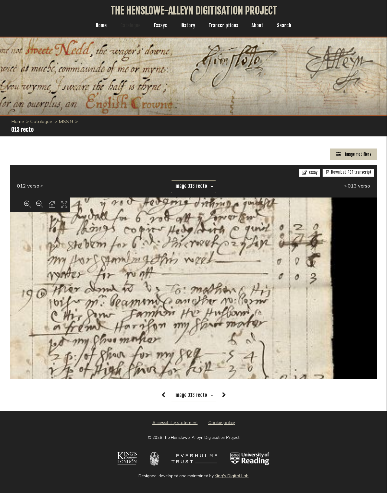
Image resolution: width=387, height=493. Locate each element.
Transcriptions (225, 26)
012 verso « (30, 186)
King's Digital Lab (232, 475)
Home (96, 26)
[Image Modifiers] (353, 154)
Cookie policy (221, 422)
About (261, 26)
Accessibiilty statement (175, 422)
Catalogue (127, 26)
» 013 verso (357, 186)
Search (289, 26)
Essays (158, 26)
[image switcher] (193, 186)
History (188, 26)
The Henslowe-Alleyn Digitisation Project (193, 11)
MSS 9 (66, 121)
